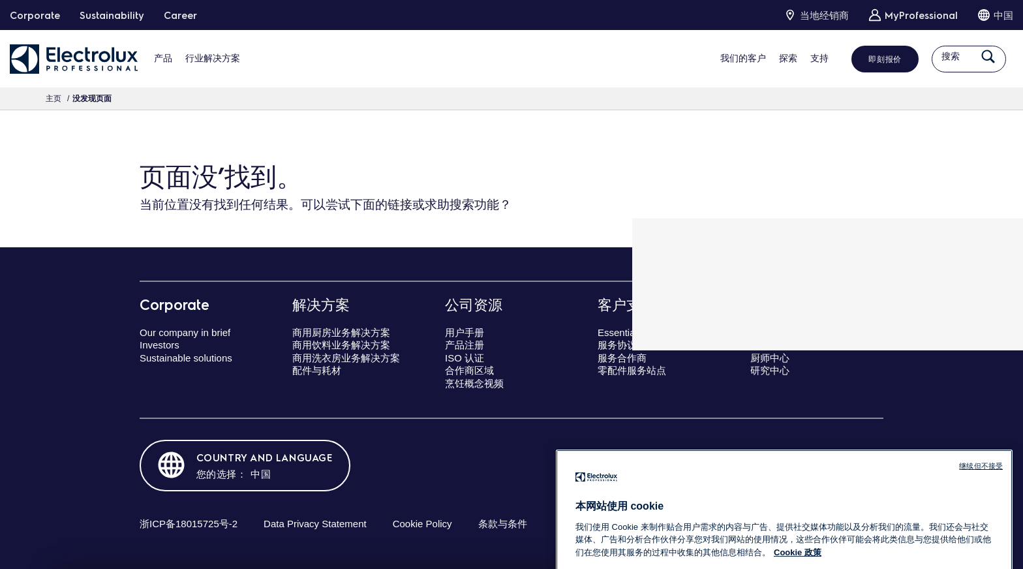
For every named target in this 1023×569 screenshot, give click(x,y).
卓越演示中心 (779, 332)
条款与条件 (502, 523)
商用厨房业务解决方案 (341, 332)
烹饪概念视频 (474, 383)
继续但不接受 (981, 512)
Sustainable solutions (186, 357)
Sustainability (112, 15)
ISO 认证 (464, 357)
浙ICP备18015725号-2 (188, 523)
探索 (774, 58)
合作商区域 (469, 370)
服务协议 (617, 344)
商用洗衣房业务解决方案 (346, 357)
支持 (805, 58)
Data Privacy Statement (315, 523)
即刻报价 (870, 59)
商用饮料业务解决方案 (341, 344)
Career (180, 15)
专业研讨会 (774, 344)
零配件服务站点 (632, 370)
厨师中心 (769, 357)
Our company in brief (185, 332)
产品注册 (464, 344)
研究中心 (769, 370)
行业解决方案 (212, 58)
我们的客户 (729, 58)
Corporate (35, 15)
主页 (53, 98)
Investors (159, 344)
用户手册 (464, 332)
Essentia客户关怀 (636, 332)
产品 (163, 58)
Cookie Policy (422, 523)
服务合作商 (622, 357)
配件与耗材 (316, 370)
